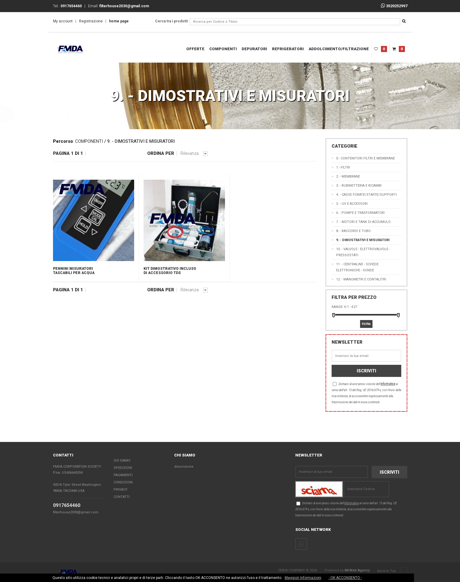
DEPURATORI (254, 49)
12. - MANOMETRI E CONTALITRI (361, 279)
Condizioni (123, 483)
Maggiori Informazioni (303, 578)
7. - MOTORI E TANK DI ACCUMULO (363, 222)
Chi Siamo (122, 461)
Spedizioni (123, 468)
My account (63, 21)
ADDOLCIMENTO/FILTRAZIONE (339, 49)
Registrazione (91, 21)
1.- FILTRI (343, 167)
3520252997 (394, 6)
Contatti (122, 497)
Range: (337, 307)
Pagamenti (123, 475)
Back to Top (392, 571)
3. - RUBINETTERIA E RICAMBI (359, 186)
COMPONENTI (223, 49)
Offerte (195, 49)
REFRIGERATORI (288, 49)
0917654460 (66, 505)
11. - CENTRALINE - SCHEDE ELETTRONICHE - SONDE (357, 267)
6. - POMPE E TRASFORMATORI (360, 213)
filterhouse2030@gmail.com (75, 513)
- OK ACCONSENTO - (345, 578)
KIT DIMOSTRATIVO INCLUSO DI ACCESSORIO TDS (170, 270)
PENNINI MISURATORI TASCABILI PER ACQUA (73, 270)
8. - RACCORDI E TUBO (353, 231)
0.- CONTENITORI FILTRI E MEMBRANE (365, 158)
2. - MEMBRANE (348, 176)
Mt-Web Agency (357, 571)
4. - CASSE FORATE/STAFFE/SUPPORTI (366, 195)
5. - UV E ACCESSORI (352, 204)
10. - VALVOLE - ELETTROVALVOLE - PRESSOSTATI (363, 252)
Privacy (120, 490)
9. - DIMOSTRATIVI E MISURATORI (362, 240)
